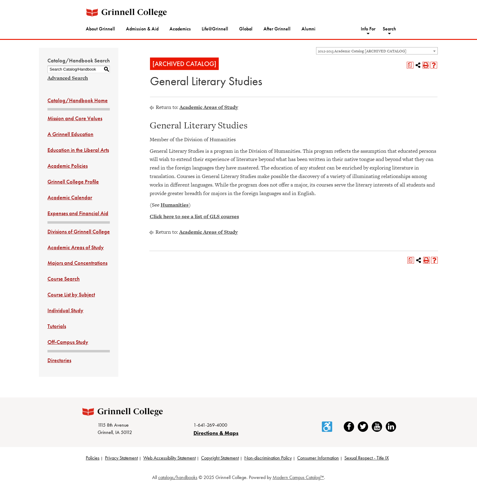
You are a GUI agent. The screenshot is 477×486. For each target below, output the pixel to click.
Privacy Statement (121, 458)
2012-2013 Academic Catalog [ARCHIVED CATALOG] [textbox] (362, 51)
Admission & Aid (142, 29)
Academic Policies (67, 165)
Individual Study (65, 310)
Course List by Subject (71, 294)
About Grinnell (100, 29)
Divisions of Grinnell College (78, 231)
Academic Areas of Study (75, 247)
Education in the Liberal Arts (78, 149)
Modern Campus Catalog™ (298, 477)
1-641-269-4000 (210, 425)
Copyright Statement (220, 458)
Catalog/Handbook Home (77, 100)
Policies (92, 458)
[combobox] (377, 50)
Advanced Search (67, 78)
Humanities (175, 204)
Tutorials (56, 326)
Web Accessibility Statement (169, 458)
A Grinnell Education (70, 134)
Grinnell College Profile (73, 181)
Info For (368, 29)
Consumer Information (318, 458)
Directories (59, 360)
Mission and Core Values (74, 118)
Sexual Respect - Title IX (366, 458)
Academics (180, 29)
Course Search (63, 278)
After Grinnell (277, 29)
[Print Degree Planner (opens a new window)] (410, 65)
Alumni (308, 29)
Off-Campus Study (67, 341)
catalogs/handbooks (177, 477)
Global (245, 29)
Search (389, 29)
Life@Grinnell (215, 29)
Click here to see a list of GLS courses (194, 216)
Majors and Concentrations (77, 262)
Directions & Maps (215, 432)
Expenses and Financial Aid (77, 213)
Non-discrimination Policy (268, 458)
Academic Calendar (69, 197)
